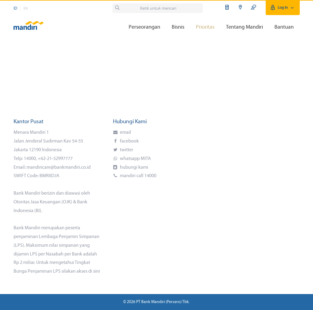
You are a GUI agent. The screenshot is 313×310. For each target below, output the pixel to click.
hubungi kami (133, 167)
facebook (129, 141)
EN (25, 9)
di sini (94, 271)
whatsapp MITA (135, 158)
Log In (283, 8)
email (125, 132)
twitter (126, 150)
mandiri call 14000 (137, 176)
